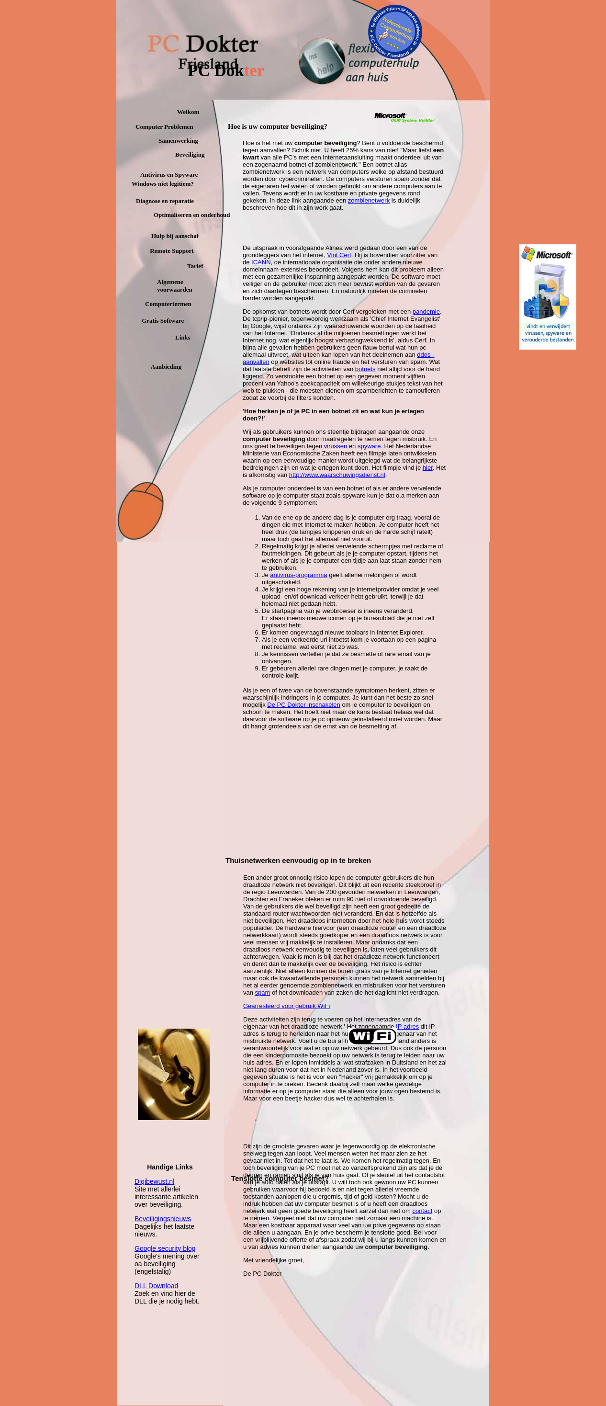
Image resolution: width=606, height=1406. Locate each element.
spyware (369, 446)
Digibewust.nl (154, 1181)
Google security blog (165, 1248)
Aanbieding (166, 366)
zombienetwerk (369, 200)
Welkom (188, 111)
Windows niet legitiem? (163, 183)
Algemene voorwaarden (174, 285)
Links (183, 337)
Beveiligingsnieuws (163, 1219)
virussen (335, 446)
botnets (365, 369)
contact (422, 1210)
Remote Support (171, 250)
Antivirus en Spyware (169, 174)
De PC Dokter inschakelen (303, 704)
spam (262, 992)
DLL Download (156, 1286)
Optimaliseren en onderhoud (192, 214)
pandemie (426, 311)
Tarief (195, 266)
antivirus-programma (298, 574)
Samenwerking (178, 140)
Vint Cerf (339, 255)
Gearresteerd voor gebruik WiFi (286, 1005)
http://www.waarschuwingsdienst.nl (337, 474)
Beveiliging (189, 154)
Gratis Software (163, 320)
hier (428, 467)
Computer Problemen (164, 126)
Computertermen (168, 303)
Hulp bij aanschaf (175, 235)
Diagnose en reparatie (165, 200)
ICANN (260, 262)
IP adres (407, 1026)
